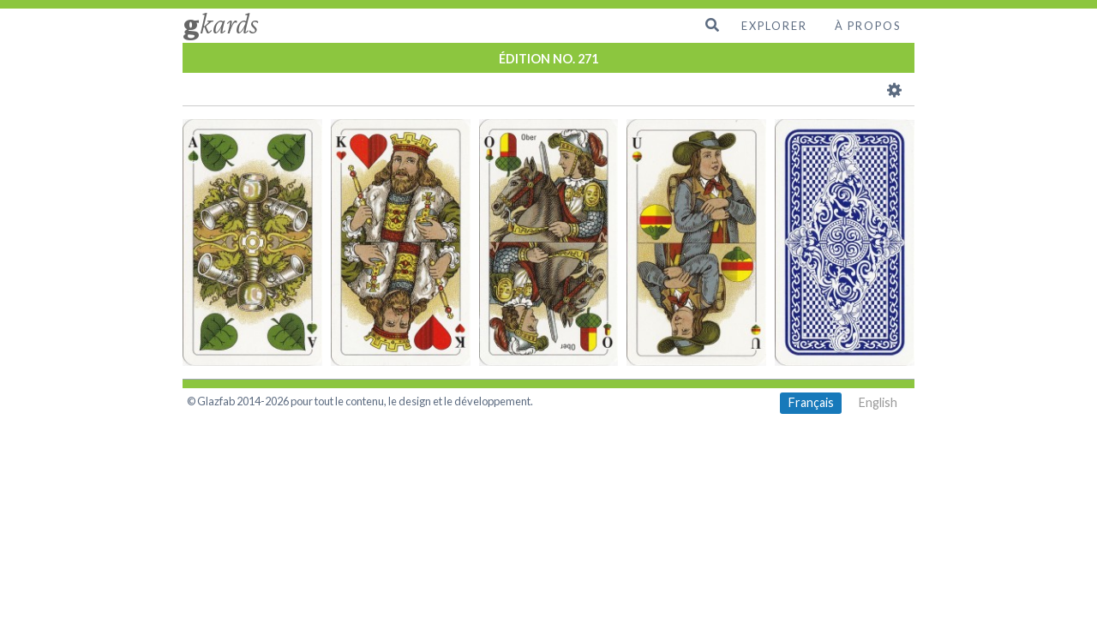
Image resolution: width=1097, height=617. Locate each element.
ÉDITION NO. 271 (548, 58)
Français (811, 402)
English (878, 402)
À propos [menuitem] (868, 26)
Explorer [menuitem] (774, 26)
